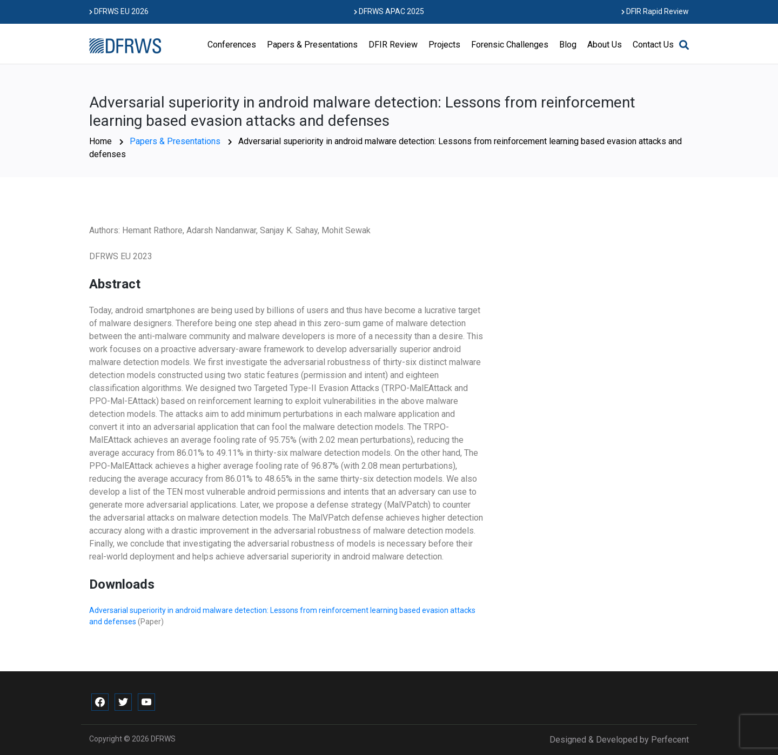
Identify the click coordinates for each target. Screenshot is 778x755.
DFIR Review (393, 44)
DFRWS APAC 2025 (389, 11)
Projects (444, 44)
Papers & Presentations (312, 44)
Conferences (231, 44)
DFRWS (163, 738)
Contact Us (653, 44)
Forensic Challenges (509, 44)
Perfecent (670, 739)
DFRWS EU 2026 (119, 11)
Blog (567, 44)
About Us (604, 44)
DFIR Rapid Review (655, 11)
